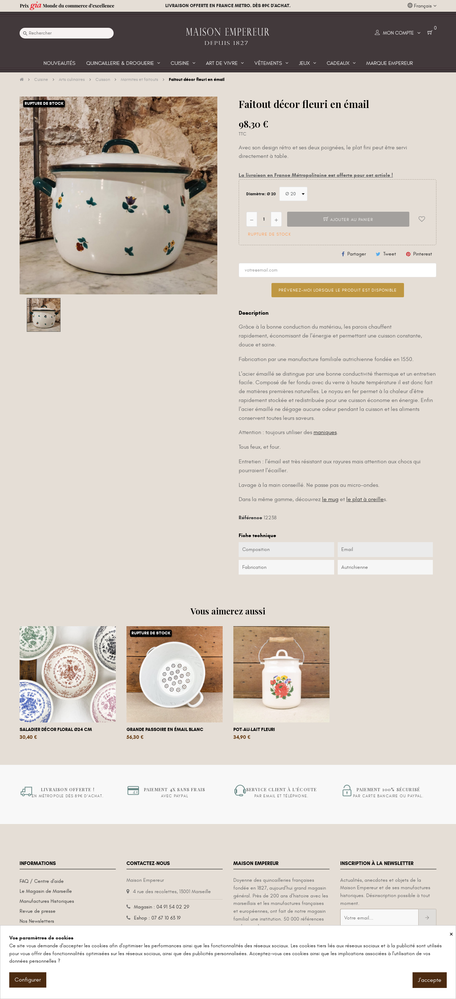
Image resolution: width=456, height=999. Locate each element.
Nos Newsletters (37, 921)
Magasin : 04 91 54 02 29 (161, 907)
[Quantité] (264, 219)
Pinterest (422, 254)
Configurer (28, 980)
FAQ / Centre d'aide (42, 881)
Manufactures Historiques (47, 901)
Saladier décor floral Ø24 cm (56, 729)
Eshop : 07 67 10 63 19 (157, 918)
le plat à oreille (365, 499)
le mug (330, 499)
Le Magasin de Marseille (46, 891)
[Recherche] (67, 33)
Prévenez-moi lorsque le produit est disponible (338, 290)
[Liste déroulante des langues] (422, 6)
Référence (250, 518)
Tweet (389, 254)
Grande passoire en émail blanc (164, 729)
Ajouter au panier (348, 219)
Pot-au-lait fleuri (254, 729)
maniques (325, 432)
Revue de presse (38, 911)
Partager (356, 254)
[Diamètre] (293, 194)
